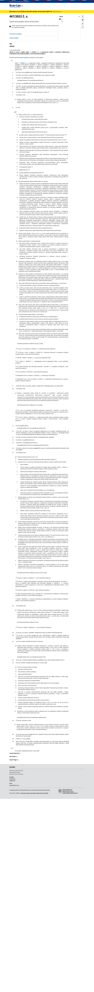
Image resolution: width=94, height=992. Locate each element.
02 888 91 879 (12, 973)
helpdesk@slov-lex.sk (14, 978)
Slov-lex (27, 1)
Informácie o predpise (15, 34)
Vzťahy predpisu (14, 38)
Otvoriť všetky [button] (49, 31)
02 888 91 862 (12, 972)
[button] (79, 16)
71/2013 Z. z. (23, 64)
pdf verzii (29, 27)
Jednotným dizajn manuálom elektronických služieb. (34, 986)
